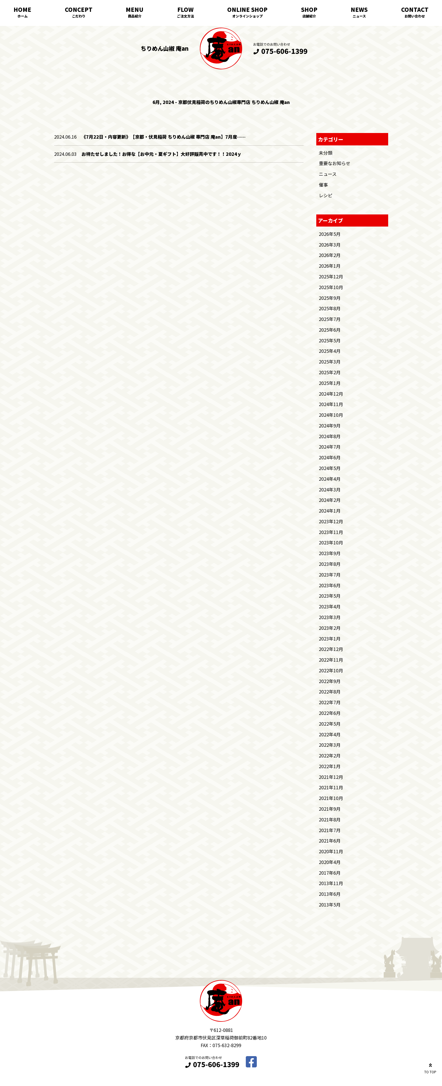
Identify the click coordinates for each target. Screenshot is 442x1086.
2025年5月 (330, 340)
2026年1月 (330, 265)
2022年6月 (330, 713)
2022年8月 (330, 691)
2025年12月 (331, 276)
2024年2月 (330, 500)
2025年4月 (330, 350)
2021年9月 (330, 808)
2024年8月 (330, 436)
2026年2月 (330, 255)
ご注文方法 (185, 16)
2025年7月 (330, 319)
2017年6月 (330, 872)
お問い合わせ (415, 16)
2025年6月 (330, 329)
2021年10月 (331, 798)
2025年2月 (330, 372)
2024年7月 (330, 446)
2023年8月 (330, 563)
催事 (323, 184)
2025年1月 (330, 383)
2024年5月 (330, 468)
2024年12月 (331, 393)
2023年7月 (330, 574)
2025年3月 (330, 361)
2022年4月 (330, 734)
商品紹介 (135, 16)
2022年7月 (330, 702)
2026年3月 (330, 244)
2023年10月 (331, 542)
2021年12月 (331, 777)
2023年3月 (330, 617)
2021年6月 (330, 840)
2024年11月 (331, 404)
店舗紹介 (309, 16)
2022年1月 (330, 766)
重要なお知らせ (334, 163)
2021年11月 (331, 787)
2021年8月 (330, 819)
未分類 (325, 152)
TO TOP (430, 1067)
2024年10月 (331, 414)
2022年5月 (330, 723)
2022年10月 (331, 670)
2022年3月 (330, 744)
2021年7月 (330, 830)
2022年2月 (330, 755)
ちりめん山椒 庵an (165, 48)
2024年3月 (330, 489)
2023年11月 (331, 532)
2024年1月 (330, 510)
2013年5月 (330, 904)
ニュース (359, 16)
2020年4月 (330, 862)
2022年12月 (331, 649)
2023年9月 (330, 553)
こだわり (78, 16)
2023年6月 (330, 585)
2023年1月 (330, 638)
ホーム (22, 16)
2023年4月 (330, 606)
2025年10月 (331, 287)
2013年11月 (331, 883)
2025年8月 (330, 308)
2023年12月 (331, 521)
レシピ (325, 195)
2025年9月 (330, 297)
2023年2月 (330, 627)
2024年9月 (330, 425)
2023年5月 (330, 595)
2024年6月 (330, 457)
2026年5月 (330, 234)
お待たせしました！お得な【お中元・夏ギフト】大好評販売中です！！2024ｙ (161, 153)
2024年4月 (330, 478)
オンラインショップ (247, 16)
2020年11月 (331, 851)
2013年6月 (330, 893)
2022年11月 (331, 659)
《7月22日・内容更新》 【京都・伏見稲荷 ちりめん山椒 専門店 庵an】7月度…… (163, 136)
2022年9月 (330, 681)
